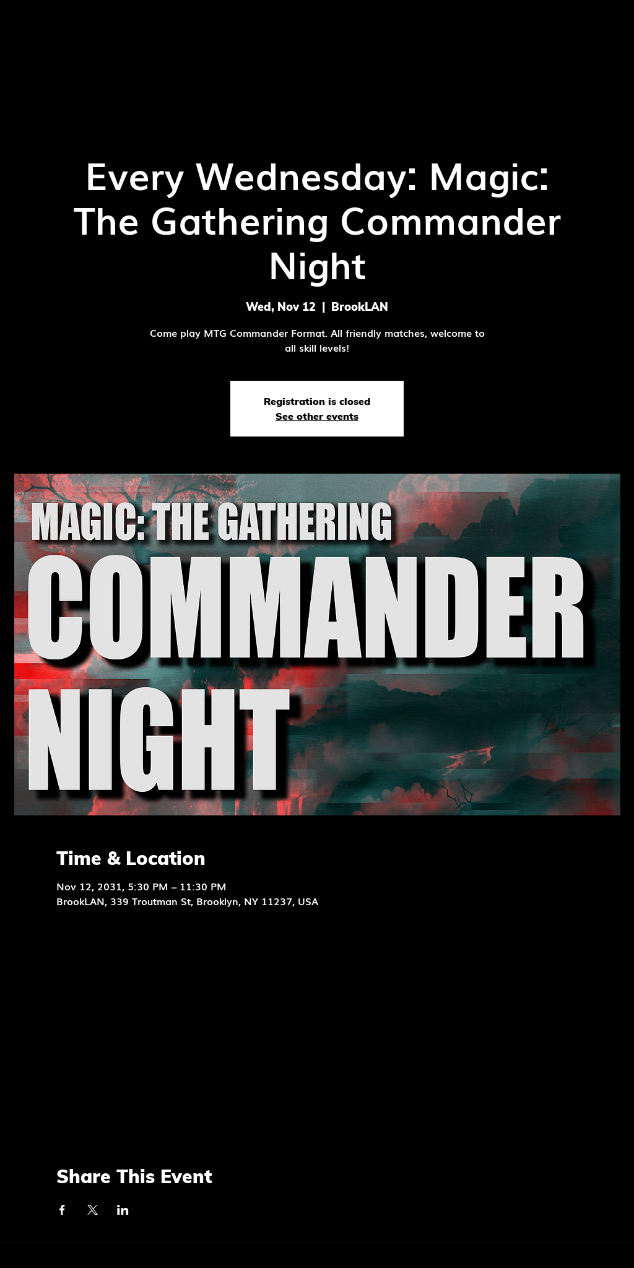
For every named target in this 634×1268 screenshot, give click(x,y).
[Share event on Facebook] (62, 1210)
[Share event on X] (92, 1210)
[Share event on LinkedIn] (123, 1210)
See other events (317, 416)
